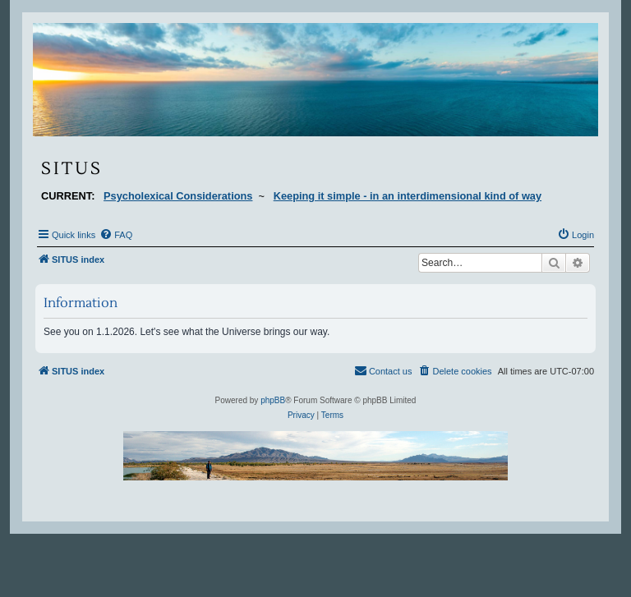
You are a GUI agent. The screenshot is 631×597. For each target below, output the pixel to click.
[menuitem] (115, 235)
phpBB (272, 400)
